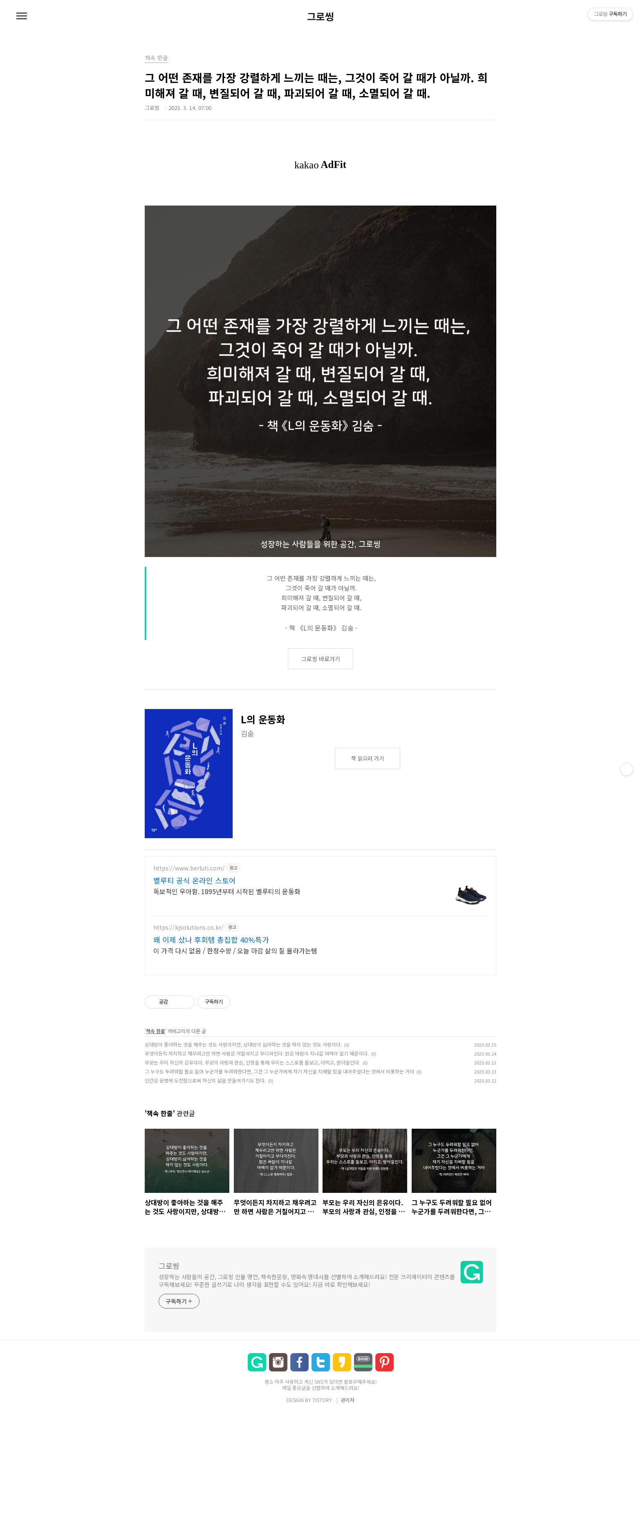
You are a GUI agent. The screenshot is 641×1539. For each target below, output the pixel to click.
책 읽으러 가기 (367, 758)
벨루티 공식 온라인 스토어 (194, 880)
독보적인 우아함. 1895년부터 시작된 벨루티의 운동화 (226, 891)
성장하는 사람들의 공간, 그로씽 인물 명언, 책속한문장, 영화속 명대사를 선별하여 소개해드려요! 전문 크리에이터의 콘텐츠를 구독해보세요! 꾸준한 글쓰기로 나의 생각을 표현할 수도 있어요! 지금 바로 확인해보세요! (307, 1280)
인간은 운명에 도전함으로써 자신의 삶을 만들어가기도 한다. (205, 1080)
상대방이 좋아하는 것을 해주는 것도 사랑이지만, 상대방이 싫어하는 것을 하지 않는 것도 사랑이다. (243, 1044)
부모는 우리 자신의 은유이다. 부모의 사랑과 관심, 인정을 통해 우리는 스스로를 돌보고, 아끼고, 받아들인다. (252, 1062)
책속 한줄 (155, 1030)
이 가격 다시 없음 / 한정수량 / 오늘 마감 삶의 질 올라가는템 (235, 950)
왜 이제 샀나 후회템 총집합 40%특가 (211, 939)
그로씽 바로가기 (320, 659)
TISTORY (322, 1399)
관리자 (347, 1399)
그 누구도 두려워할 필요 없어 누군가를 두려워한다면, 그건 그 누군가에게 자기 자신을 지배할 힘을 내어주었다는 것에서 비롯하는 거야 (279, 1071)
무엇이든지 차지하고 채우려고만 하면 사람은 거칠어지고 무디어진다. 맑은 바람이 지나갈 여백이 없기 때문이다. (257, 1053)
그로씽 (320, 16)
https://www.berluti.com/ (189, 868)
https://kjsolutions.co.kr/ (188, 927)
